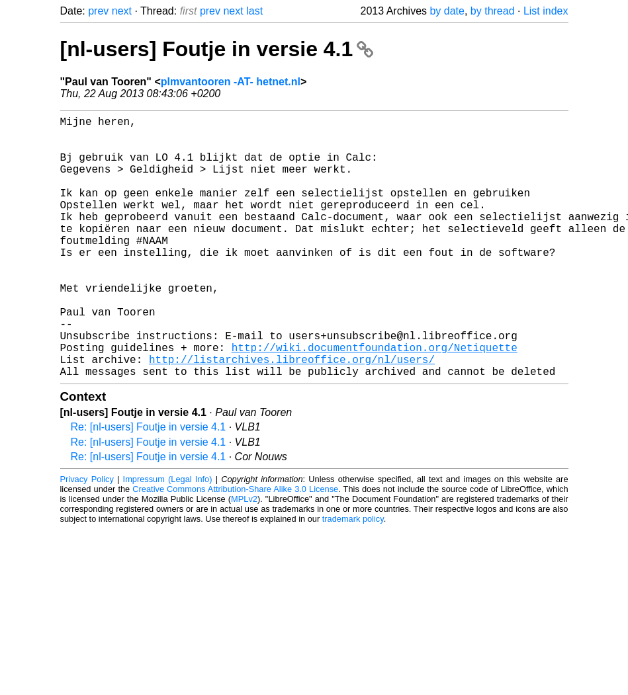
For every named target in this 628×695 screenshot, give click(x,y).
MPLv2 (244, 557)
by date (446, 11)
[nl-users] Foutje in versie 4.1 (217, 49)
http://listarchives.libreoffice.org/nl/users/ (292, 414)
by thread (493, 11)
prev (98, 11)
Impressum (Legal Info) (167, 537)
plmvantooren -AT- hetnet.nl (230, 81)
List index (545, 11)
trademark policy (353, 577)
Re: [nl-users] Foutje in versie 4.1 (148, 485)
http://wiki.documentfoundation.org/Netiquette (374, 400)
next (122, 11)
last (254, 11)
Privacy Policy (87, 537)
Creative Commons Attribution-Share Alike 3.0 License (235, 547)
